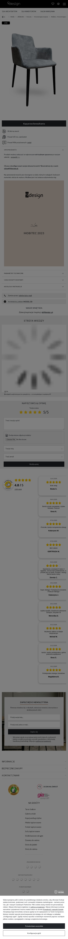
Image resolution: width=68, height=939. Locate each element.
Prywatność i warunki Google (53, 909)
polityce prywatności (37, 907)
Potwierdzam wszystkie (34, 926)
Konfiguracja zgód (34, 933)
